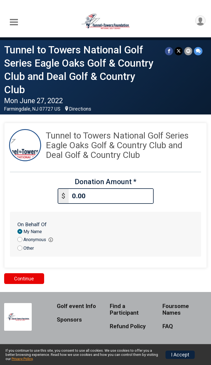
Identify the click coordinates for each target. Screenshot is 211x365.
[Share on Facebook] (169, 51)
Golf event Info (76, 306)
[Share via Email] (188, 51)
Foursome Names (175, 309)
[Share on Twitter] (179, 51)
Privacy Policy (22, 359)
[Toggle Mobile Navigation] (13, 22)
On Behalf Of (32, 224)
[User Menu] (200, 20)
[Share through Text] (198, 51)
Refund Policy (128, 326)
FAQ (167, 326)
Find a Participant (124, 309)
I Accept (180, 355)
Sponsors (69, 320)
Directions (80, 109)
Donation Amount (106, 182)
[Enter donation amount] (111, 196)
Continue (24, 278)
